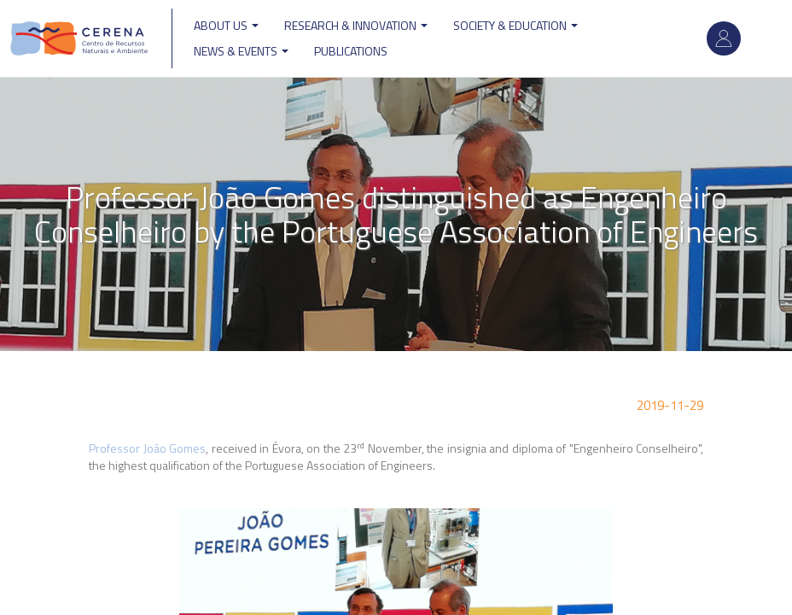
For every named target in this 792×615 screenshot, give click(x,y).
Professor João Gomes (147, 448)
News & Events (241, 51)
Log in (724, 38)
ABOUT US (226, 25)
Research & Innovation (356, 25)
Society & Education (515, 25)
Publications (350, 51)
